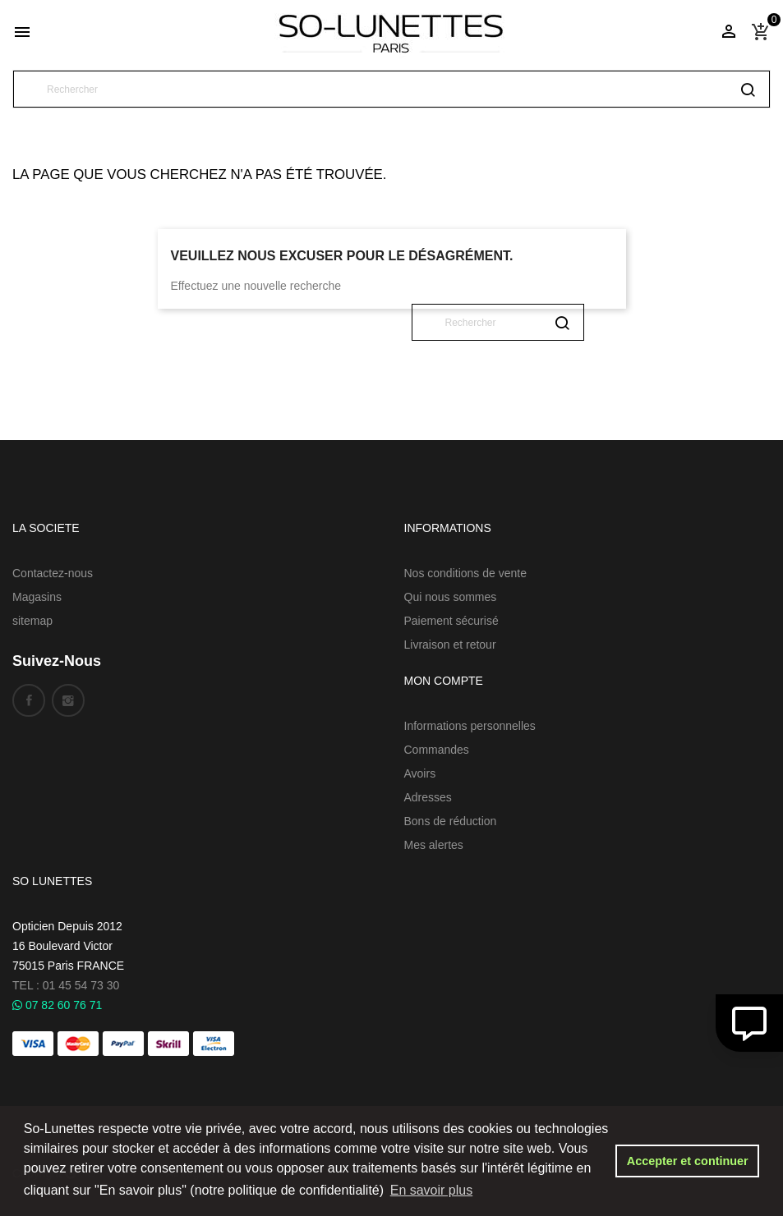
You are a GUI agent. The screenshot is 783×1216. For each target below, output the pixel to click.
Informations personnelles (470, 725)
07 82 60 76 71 (57, 1005)
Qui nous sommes (450, 596)
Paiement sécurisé (451, 620)
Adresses (428, 797)
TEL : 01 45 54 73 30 (65, 985)
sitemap (32, 620)
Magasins (37, 596)
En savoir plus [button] (431, 1190)
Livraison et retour (450, 644)
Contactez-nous (52, 573)
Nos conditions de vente (465, 573)
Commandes (436, 749)
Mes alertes (433, 844)
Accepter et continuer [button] (687, 1161)
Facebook (28, 700)
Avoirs (420, 773)
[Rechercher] (391, 89)
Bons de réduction (450, 821)
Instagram (68, 700)
